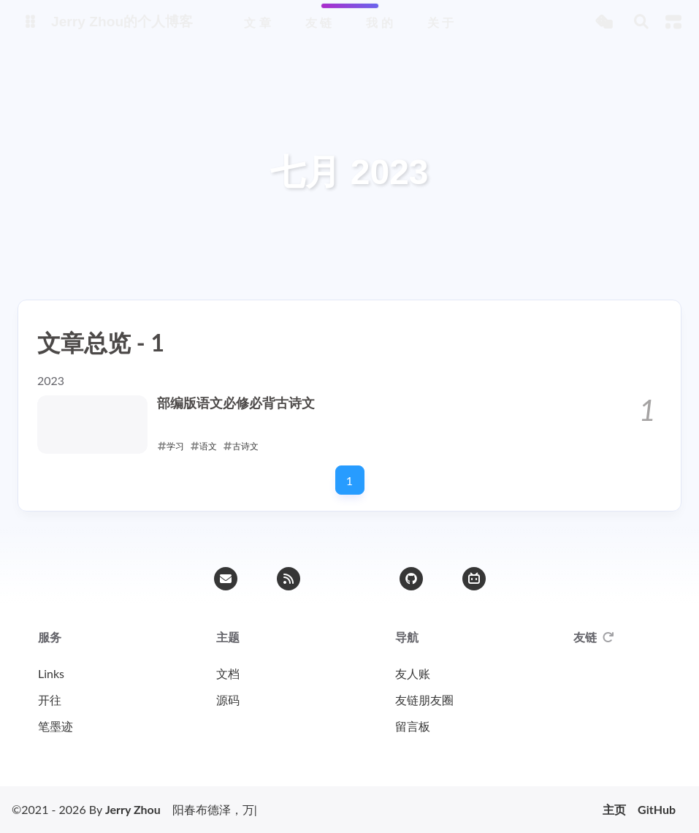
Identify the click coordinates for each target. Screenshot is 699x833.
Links (51, 673)
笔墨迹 (55, 726)
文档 (228, 673)
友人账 (412, 673)
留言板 (412, 726)
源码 (228, 700)
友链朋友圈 (424, 700)
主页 (614, 809)
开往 (49, 700)
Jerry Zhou (133, 809)
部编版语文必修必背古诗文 (236, 403)
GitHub (657, 809)
